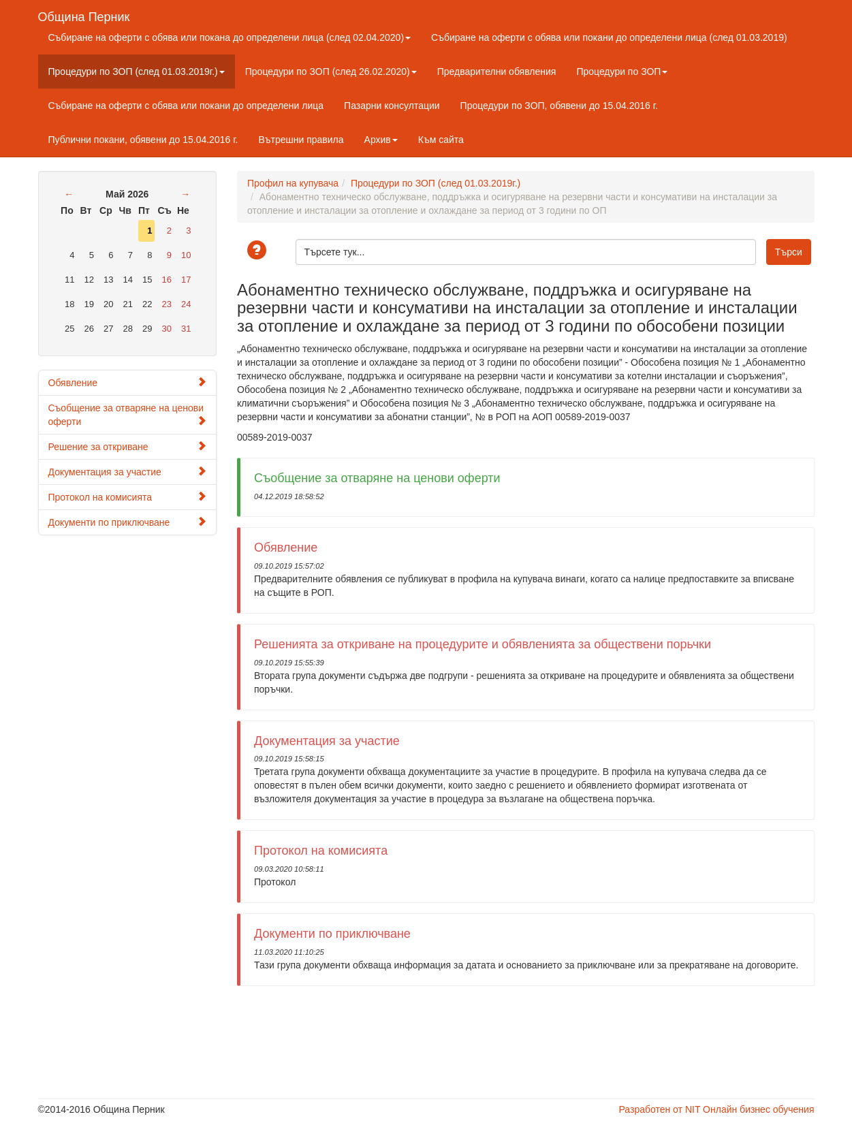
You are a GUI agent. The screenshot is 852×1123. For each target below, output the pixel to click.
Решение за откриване (127, 446)
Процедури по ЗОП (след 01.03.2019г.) (136, 71)
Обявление (127, 382)
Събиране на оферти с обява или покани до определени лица (186, 105)
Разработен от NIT (659, 1109)
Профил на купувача (292, 183)
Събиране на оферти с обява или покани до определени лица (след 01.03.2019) (609, 37)
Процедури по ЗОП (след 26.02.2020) (331, 71)
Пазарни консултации (392, 105)
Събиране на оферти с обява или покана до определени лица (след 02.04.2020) (229, 37)
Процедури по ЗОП (621, 71)
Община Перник (84, 15)
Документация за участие (127, 471)
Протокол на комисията (127, 497)
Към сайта (441, 139)
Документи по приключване (127, 522)
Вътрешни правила (300, 139)
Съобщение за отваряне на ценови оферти (127, 414)
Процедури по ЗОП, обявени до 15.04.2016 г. (559, 105)
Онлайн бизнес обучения (758, 1109)
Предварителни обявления (496, 71)
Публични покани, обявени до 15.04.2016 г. (143, 139)
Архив (381, 139)
